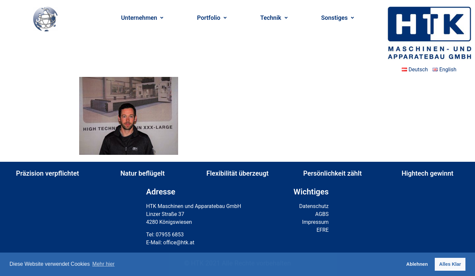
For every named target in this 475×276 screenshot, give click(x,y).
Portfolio (212, 17)
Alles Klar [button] (450, 264)
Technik (274, 17)
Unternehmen (142, 17)
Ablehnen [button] (417, 264)
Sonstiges (337, 17)
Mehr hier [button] (103, 264)
